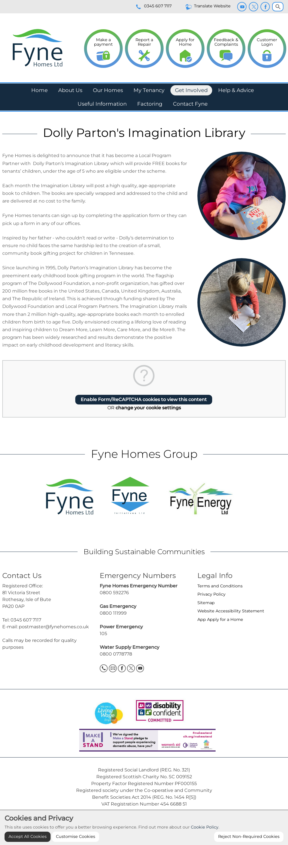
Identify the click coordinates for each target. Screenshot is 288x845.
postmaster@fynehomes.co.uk (54, 626)
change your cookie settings (148, 407)
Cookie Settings (144, 819)
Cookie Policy (204, 838)
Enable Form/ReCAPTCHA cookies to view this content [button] (144, 399)
